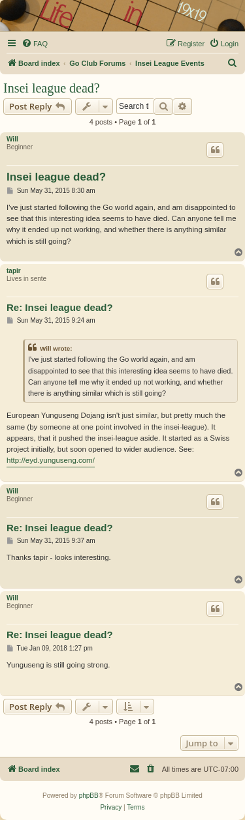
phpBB (89, 795)
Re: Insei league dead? (60, 307)
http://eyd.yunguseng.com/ (51, 460)
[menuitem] (35, 43)
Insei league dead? (51, 88)
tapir (14, 270)
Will (12, 139)
